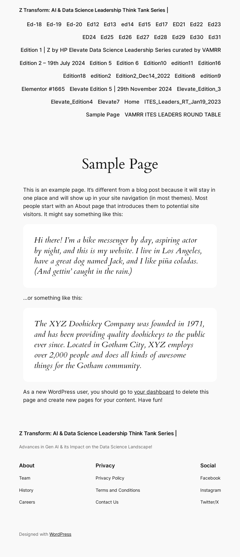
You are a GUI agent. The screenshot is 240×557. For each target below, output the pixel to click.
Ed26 (125, 37)
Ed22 (196, 24)
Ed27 (143, 37)
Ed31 (214, 37)
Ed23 (214, 24)
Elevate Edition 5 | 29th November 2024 (121, 89)
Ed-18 (34, 24)
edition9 (210, 76)
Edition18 (74, 76)
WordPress (60, 534)
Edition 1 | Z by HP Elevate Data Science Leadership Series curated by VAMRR (121, 50)
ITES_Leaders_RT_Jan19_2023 (182, 102)
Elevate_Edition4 (72, 102)
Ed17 (162, 24)
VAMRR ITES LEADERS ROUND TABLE (173, 114)
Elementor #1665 (43, 89)
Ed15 (144, 24)
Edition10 (155, 63)
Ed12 (93, 24)
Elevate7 (109, 102)
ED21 (179, 24)
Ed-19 (54, 24)
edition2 (101, 76)
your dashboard (154, 392)
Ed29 (178, 37)
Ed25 (107, 37)
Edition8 (185, 76)
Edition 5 (101, 63)
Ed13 (110, 24)
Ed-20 (74, 24)
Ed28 (160, 37)
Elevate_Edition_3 (199, 89)
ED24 (89, 37)
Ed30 (196, 37)
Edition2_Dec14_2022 (143, 76)
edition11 (182, 63)
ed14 (127, 24)
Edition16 (209, 63)
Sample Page (103, 114)
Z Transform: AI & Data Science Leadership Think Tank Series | (93, 10)
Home (131, 102)
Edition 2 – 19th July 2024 (52, 63)
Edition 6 (128, 63)
